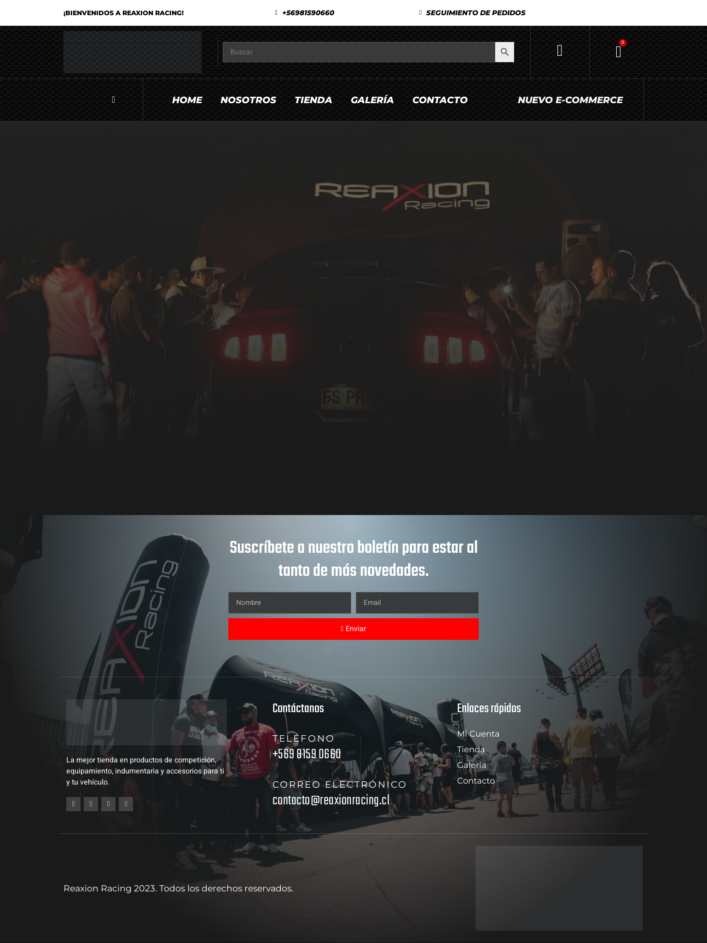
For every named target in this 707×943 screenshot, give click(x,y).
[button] (472, 13)
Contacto (440, 99)
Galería (372, 99)
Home (187, 99)
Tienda (313, 99)
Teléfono (303, 738)
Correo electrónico (339, 784)
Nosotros (248, 99)
